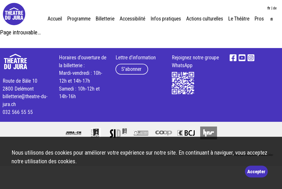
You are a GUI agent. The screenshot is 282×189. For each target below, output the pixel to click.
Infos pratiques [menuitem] (165, 19)
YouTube (242, 58)
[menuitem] (271, 18)
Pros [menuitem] (259, 19)
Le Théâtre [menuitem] (238, 19)
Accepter (256, 171)
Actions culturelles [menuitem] (204, 19)
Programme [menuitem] (78, 19)
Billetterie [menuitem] (105, 19)
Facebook (233, 58)
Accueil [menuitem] (55, 19)
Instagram (251, 58)
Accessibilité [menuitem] (132, 19)
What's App (183, 83)
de (275, 8)
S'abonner (131, 69)
